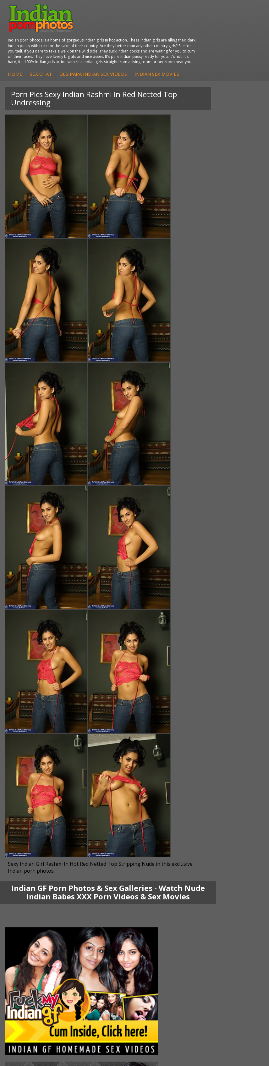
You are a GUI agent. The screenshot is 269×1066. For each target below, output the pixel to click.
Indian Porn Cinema (167, 882)
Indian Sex (157, 844)
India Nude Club (29, 951)
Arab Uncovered (29, 913)
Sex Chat (153, 50)
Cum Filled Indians (31, 945)
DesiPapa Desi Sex (166, 850)
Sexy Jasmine (26, 844)
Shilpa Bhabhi (26, 863)
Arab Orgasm (26, 932)
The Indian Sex (162, 932)
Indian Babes (26, 907)
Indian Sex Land (29, 964)
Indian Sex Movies (142, 56)
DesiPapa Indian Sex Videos (205, 50)
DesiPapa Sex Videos (34, 882)
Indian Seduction (164, 895)
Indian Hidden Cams (33, 888)
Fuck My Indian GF (31, 895)
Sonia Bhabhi (26, 838)
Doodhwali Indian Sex (169, 939)
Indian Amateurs (29, 901)
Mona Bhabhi (26, 832)
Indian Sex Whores (166, 888)
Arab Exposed (161, 838)
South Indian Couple (33, 857)
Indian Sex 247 (27, 957)
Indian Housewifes (166, 857)
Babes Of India (28, 939)
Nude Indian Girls (164, 913)
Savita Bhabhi (27, 850)
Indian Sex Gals (162, 901)
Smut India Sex (162, 957)
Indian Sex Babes (164, 907)
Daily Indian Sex (163, 945)
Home (127, 50)
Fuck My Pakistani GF (169, 863)
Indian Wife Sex (162, 951)
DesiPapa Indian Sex (168, 832)
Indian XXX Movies (165, 964)
